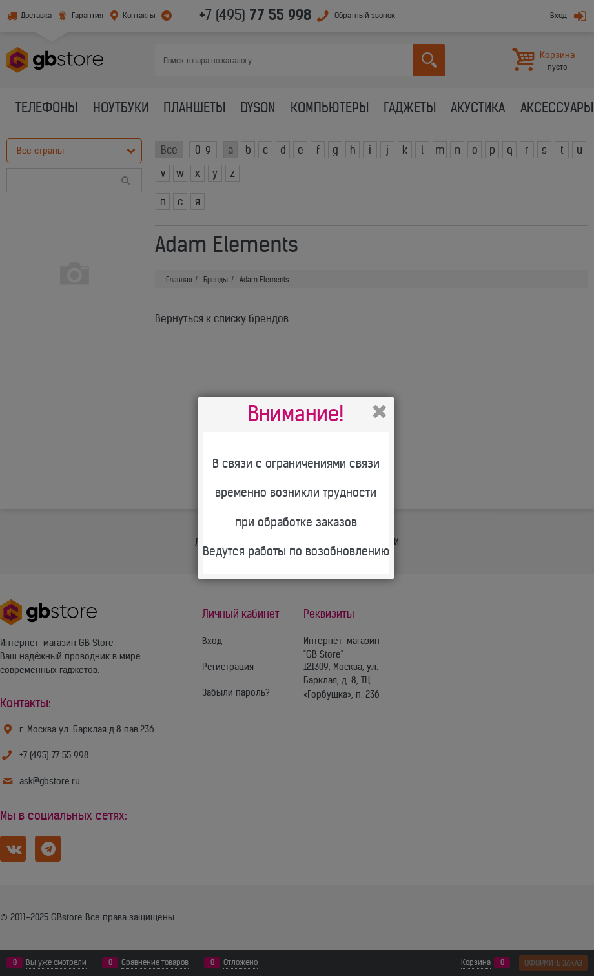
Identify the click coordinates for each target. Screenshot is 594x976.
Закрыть (379, 411)
